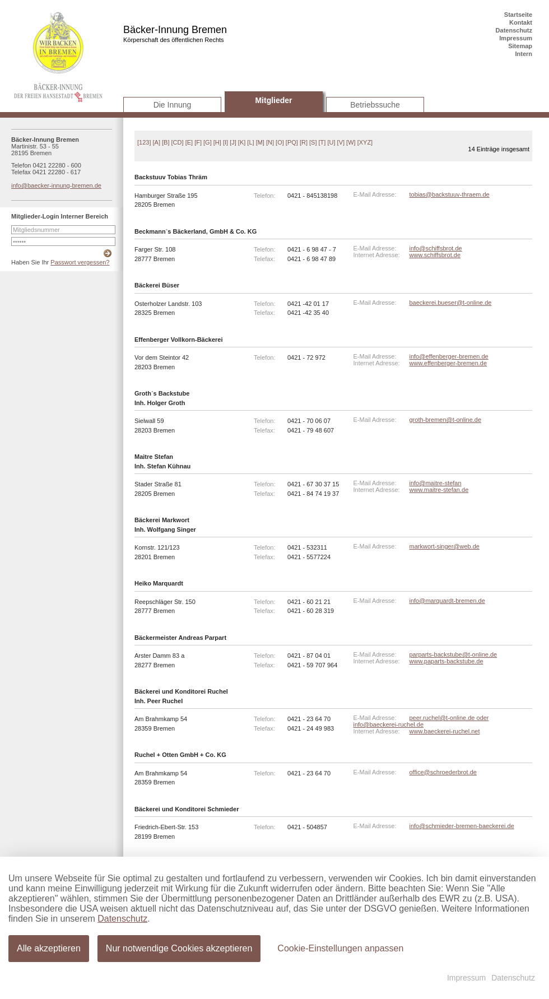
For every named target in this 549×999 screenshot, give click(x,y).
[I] (225, 142)
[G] (207, 142)
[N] (270, 142)
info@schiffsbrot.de (436, 248)
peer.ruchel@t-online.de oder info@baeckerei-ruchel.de (421, 721)
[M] (260, 142)
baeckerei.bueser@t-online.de (451, 302)
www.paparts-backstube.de (446, 661)
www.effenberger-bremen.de (448, 363)
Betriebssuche (375, 104)
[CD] (177, 142)
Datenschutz (514, 30)
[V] (341, 142)
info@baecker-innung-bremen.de (56, 185)
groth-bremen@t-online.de (446, 419)
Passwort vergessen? (79, 262)
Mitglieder (273, 100)
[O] (280, 142)
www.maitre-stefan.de (439, 489)
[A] (156, 142)
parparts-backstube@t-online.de (453, 654)
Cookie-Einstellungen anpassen (339, 947)
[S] (313, 142)
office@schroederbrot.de (443, 772)
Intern (523, 53)
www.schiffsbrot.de (435, 255)
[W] (351, 142)
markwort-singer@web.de (445, 546)
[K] (241, 142)
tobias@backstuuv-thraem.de (450, 194)
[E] (189, 142)
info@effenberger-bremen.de (449, 356)
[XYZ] (365, 142)
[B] (165, 142)
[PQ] (292, 142)
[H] (217, 142)
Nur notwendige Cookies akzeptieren (178, 947)
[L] (250, 142)
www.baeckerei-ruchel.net (445, 731)
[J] (233, 142)
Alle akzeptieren (49, 947)
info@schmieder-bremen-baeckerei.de (462, 826)
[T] (322, 142)
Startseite (518, 14)
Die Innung (172, 104)
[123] (144, 142)
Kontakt (520, 22)
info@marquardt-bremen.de (447, 600)
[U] (331, 142)
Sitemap (520, 46)
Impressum (515, 38)
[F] (198, 142)
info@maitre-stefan (436, 483)
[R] (304, 142)
